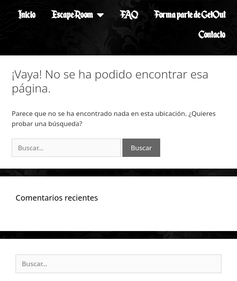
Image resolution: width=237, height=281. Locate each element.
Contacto (211, 34)
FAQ (129, 14)
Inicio (26, 14)
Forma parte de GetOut (189, 14)
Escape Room (77, 15)
